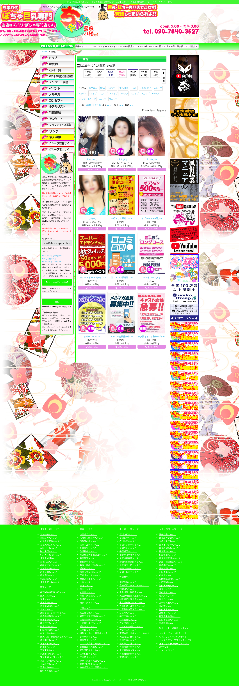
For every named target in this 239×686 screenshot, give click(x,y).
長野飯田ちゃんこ (128, 551)
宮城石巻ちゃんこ (48, 537)
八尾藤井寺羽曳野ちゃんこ (132, 609)
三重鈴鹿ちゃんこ (88, 657)
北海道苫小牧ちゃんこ (51, 582)
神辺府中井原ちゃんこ (169, 616)
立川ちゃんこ (46, 599)
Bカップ (82, 93)
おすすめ (112, 88)
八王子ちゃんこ (87, 592)
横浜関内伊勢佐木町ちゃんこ (54, 592)
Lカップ (102, 98)
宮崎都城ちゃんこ (167, 565)
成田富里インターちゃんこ (53, 612)
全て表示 (93, 88)
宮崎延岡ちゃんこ (167, 623)
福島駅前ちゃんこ (48, 578)
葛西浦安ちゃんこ (88, 558)
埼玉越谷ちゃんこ (88, 534)
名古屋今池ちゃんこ (89, 612)
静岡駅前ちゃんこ (88, 636)
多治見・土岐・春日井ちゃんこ (95, 633)
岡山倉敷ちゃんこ (167, 592)
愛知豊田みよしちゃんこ (91, 650)
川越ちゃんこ (46, 609)
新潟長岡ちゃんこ (128, 548)
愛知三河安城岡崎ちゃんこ (92, 616)
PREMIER (123, 88)
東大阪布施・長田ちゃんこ (132, 602)
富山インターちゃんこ (130, 544)
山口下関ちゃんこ (167, 582)
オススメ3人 (146, 88)
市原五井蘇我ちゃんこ (90, 571)
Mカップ (113, 98)
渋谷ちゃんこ (86, 585)
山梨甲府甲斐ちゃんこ (130, 554)
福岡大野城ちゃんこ (168, 585)
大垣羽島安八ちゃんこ (90, 619)
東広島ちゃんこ (166, 595)
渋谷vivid (163, 646)
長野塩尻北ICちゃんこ (130, 565)
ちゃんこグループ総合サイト (173, 633)
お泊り (133, 88)
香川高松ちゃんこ (167, 551)
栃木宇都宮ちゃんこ (49, 619)
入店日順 (96, 105)
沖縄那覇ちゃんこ (167, 568)
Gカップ (135, 93)
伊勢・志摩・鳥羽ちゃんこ (92, 660)
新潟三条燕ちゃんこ (129, 571)
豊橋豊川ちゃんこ (88, 640)
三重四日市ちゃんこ (89, 629)
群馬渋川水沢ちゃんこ (51, 653)
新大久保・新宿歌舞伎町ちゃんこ (56, 636)
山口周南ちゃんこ (167, 571)
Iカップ (155, 93)
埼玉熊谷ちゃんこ (48, 622)
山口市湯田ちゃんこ (168, 619)
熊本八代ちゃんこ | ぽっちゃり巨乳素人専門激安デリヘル (126, 680)
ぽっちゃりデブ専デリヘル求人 (174, 643)
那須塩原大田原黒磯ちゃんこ (94, 554)
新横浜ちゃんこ (87, 561)
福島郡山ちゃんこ (48, 575)
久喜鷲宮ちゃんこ (88, 548)
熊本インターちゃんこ (169, 544)
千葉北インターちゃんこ (91, 575)
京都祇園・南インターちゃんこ (134, 585)
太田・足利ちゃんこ (89, 544)
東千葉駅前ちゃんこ (49, 605)
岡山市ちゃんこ (166, 606)
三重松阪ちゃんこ (88, 653)
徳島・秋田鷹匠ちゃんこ (171, 561)
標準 (88, 105)
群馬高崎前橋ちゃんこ (51, 616)
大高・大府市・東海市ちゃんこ (95, 643)
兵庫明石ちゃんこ (128, 619)
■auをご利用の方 (49, 258)
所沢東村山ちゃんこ (89, 541)
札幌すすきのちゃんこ (51, 565)
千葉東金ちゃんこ (48, 650)
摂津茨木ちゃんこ (128, 640)
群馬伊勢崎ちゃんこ (49, 667)
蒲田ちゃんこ (86, 589)
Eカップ (114, 93)
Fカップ (124, 93)
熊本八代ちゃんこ (167, 599)
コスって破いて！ (167, 650)
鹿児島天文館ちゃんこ (169, 537)
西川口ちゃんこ (47, 595)
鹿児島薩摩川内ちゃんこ (171, 558)
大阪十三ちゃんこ (128, 629)
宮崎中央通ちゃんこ (168, 602)
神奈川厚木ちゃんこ (49, 633)
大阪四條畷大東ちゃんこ (131, 650)
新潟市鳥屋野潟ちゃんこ (131, 561)
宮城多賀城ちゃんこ (49, 568)
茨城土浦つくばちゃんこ (52, 657)
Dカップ (103, 93)
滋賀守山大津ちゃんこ (130, 643)
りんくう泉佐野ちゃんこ (131, 626)
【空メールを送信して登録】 (57, 282)
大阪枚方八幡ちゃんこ (130, 636)
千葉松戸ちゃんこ (48, 663)
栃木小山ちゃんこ (48, 626)
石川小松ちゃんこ (128, 534)
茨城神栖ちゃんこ (88, 551)
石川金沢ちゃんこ (128, 541)
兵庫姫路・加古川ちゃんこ (132, 605)
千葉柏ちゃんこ (87, 568)
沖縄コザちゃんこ (167, 612)
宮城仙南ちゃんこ (48, 534)
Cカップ (93, 93)
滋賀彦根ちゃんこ (128, 582)
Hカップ (145, 93)
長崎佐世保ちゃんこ (168, 541)
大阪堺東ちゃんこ (128, 622)
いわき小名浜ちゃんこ (51, 554)
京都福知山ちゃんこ (129, 657)
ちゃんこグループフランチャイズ (175, 640)
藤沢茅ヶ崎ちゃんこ (49, 670)
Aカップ (158, 88)
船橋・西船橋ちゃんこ (90, 595)
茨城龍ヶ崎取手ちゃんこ (91, 537)
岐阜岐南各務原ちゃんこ (91, 646)
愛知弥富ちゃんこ (88, 626)
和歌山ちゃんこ (127, 588)
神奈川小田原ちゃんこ (51, 660)
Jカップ (82, 98)
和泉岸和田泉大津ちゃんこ (132, 599)
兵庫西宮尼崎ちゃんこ (130, 653)
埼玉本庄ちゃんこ (48, 640)
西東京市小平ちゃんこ (90, 578)
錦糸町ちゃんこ (47, 646)
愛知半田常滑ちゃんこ (90, 663)
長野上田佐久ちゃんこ (130, 568)
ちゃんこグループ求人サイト (173, 636)
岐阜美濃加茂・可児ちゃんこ (94, 667)
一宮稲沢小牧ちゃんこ (90, 622)
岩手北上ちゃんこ (48, 561)
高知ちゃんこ (165, 589)
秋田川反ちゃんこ (48, 548)
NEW (102, 88)
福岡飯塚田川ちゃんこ (169, 578)
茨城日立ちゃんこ (88, 599)
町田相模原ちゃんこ (49, 629)
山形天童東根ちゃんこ (51, 541)
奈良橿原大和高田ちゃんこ (132, 592)
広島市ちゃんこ (166, 575)
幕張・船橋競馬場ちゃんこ (92, 565)
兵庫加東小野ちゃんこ (130, 646)
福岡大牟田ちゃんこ (168, 609)
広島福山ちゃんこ (167, 554)
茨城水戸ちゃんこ (48, 602)
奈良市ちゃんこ (127, 612)
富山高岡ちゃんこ (128, 537)
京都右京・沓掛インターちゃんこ (136, 633)
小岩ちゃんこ (86, 582)
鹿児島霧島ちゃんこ (168, 548)
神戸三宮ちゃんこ (128, 616)
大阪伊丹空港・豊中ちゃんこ (133, 595)
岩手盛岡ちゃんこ (48, 571)
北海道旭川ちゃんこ (49, 558)
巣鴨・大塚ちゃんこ (89, 602)
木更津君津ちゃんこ (49, 643)
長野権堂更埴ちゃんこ (130, 558)
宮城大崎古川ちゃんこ (51, 544)
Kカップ (92, 98)
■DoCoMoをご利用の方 (52, 255)
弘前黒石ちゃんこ (48, 551)
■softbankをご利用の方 (52, 261)
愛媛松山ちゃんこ (167, 534)
